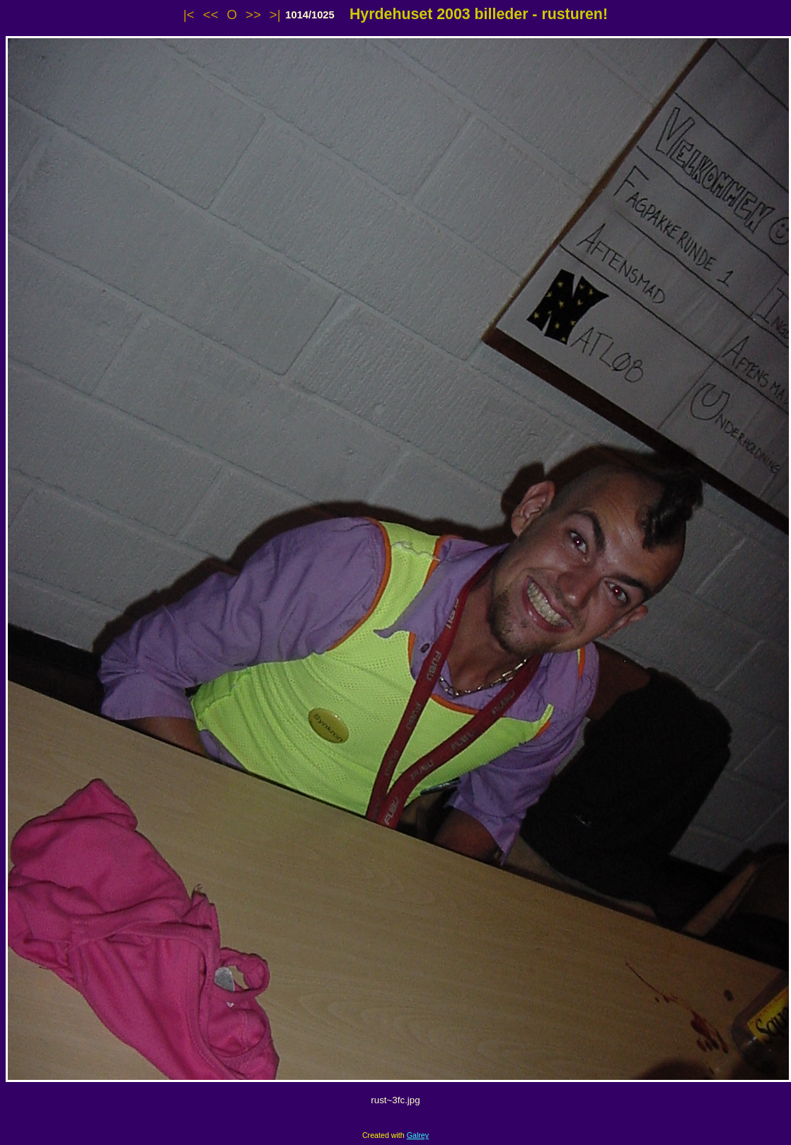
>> (253, 14)
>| (275, 14)
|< (189, 14)
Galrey (418, 1135)
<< (211, 14)
